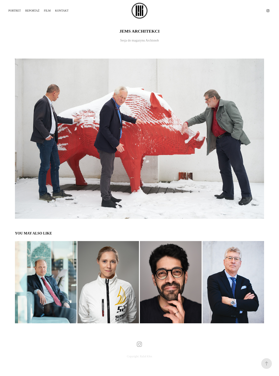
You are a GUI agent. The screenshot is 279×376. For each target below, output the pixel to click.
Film (47, 10)
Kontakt (62, 10)
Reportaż (32, 10)
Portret (14, 10)
